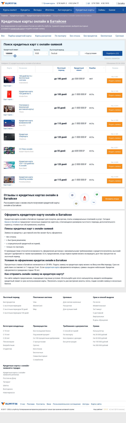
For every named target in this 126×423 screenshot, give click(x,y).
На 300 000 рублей (100, 345)
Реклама (30, 404)
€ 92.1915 (105, 3)
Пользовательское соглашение (67, 404)
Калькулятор (98, 331)
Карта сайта (96, 404)
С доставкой (98, 313)
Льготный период (57, 50)
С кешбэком (38, 360)
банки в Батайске (12, 222)
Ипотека (49, 9)
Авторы (85, 404)
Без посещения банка (42, 331)
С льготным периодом (12, 306)
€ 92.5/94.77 (74, 3)
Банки (112, 9)
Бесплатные (106, 35)
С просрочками (39, 342)
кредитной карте (17, 28)
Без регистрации (69, 342)
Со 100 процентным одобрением (46, 338)
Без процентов (90, 35)
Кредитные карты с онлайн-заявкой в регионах (14, 374)
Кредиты (25, 9)
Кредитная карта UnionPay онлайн (26, 178)
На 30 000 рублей (100, 335)
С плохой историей (70, 331)
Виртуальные (98, 317)
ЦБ (88, 3)
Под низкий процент (41, 335)
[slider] (15, 56)
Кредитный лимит (11, 50)
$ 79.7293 (95, 3)
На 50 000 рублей (100, 338)
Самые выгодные (40, 356)
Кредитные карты (85, 9)
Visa (34, 302)
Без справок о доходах (72, 338)
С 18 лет (6, 331)
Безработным (8, 345)
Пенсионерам (8, 342)
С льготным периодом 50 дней (15, 309)
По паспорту (60, 35)
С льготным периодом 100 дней (16, 313)
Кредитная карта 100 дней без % (26, 93)
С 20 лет (6, 338)
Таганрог (6, 382)
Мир (35, 309)
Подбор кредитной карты (20, 35)
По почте (96, 302)
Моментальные (99, 306)
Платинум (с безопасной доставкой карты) (26, 107)
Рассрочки (67, 306)
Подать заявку (115, 81)
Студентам (7, 349)
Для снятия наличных (72, 302)
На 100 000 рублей (100, 342)
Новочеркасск (9, 393)
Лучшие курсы (48, 3)
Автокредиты (65, 9)
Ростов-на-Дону (9, 378)
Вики (49, 404)
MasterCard (37, 306)
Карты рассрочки (43, 35)
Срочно (36, 345)
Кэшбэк (92, 68)
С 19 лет (6, 335)
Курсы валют (10, 9)
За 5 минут (97, 309)
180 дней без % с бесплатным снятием (25, 78)
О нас (22, 404)
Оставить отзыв (112, 199)
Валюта (37, 50)
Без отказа (75, 35)
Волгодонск (8, 389)
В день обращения (100, 320)
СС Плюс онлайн (25, 149)
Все (2, 35)
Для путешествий (70, 309)
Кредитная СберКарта (23, 135)
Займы (101, 9)
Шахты (6, 386)
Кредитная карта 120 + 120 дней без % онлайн (26, 163)
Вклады (38, 9)
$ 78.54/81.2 (62, 3)
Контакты (40, 404)
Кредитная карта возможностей (26, 122)
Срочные (120, 35)
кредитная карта (52, 267)
